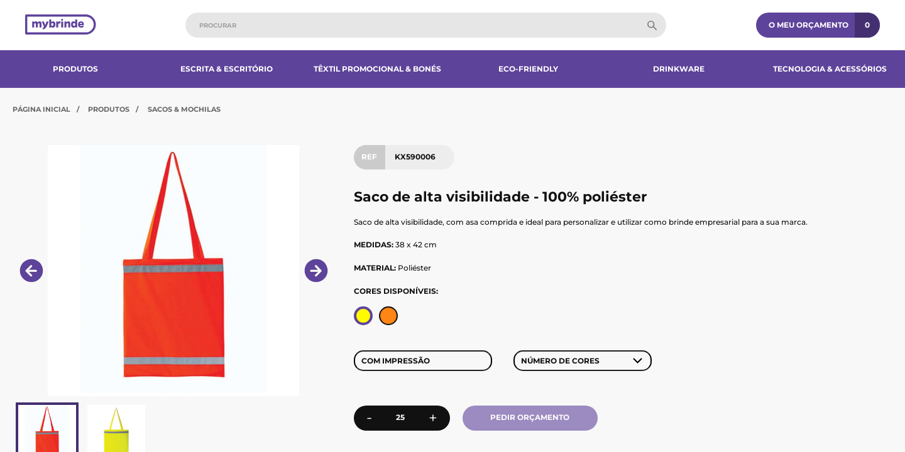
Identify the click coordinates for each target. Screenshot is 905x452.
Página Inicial (41, 109)
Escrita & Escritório (226, 68)
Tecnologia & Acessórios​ (830, 68)
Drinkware (679, 68)
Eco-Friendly (528, 68)
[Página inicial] (60, 25)
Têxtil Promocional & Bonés (377, 68)
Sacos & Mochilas (184, 109)
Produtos (75, 68)
